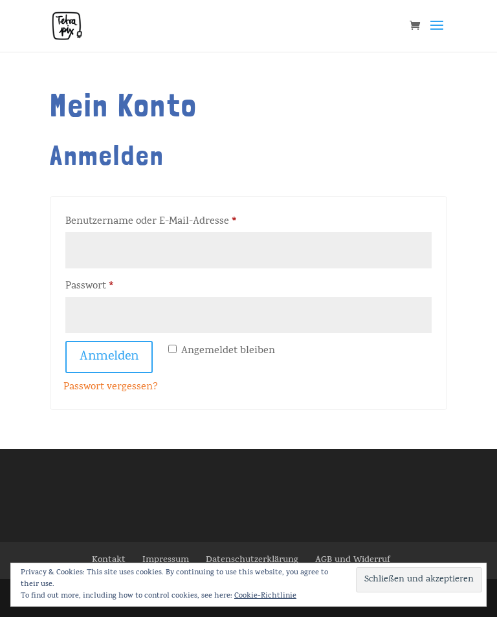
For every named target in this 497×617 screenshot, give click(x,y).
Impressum (165, 560)
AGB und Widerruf (352, 560)
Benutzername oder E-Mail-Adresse (179, 220)
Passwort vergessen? (110, 387)
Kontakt (109, 560)
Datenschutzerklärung (252, 560)
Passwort (117, 285)
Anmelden (109, 357)
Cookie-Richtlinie (265, 596)
